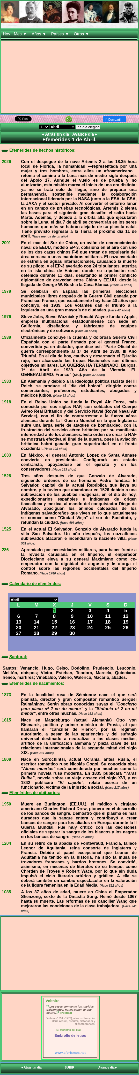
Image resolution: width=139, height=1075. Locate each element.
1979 (6, 291)
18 (108, 622)
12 (125, 616)
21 (36, 627)
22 (54, 627)
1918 (6, 402)
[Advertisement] (69, 77)
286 (5, 550)
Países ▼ (60, 34)
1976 (6, 316)
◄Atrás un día (55, 134)
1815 (6, 720)
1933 (6, 381)
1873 (6, 695)
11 (108, 616)
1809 (6, 759)
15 (54, 622)
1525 (6, 529)
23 (72, 627)
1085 (6, 892)
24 (90, 627)
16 (72, 622)
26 (125, 627)
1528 (6, 476)
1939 (6, 337)
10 (90, 616)
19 (125, 622)
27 (18, 633)
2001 (6, 243)
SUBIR (69, 1067)
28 (36, 633)
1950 (6, 804)
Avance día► (85, 134)
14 (36, 622)
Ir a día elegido (88, 127)
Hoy (6, 34)
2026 (6, 161)
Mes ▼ (21, 34)
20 (18, 627)
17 (90, 622)
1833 (6, 455)
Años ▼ (39, 34)
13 (18, 622)
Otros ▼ (82, 34)
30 (72, 633)
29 (54, 633)
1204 (6, 843)
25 (108, 627)
